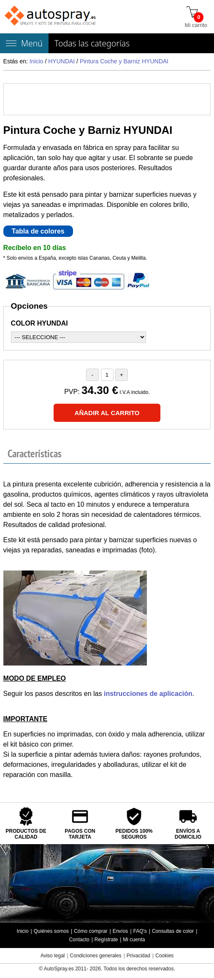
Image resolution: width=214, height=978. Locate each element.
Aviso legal (53, 956)
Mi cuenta (134, 940)
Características (35, 453)
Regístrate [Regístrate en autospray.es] (106, 940)
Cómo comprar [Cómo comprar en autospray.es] (90, 931)
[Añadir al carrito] (107, 413)
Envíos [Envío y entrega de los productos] (120, 931)
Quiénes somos (51, 931)
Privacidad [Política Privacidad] (138, 956)
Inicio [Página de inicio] (23, 931)
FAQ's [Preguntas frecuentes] (140, 931)
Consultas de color (173, 931)
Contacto (79, 940)
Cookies (164, 956)
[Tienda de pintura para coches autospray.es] (50, 16)
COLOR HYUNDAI (39, 323)
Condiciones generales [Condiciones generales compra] (96, 956)
